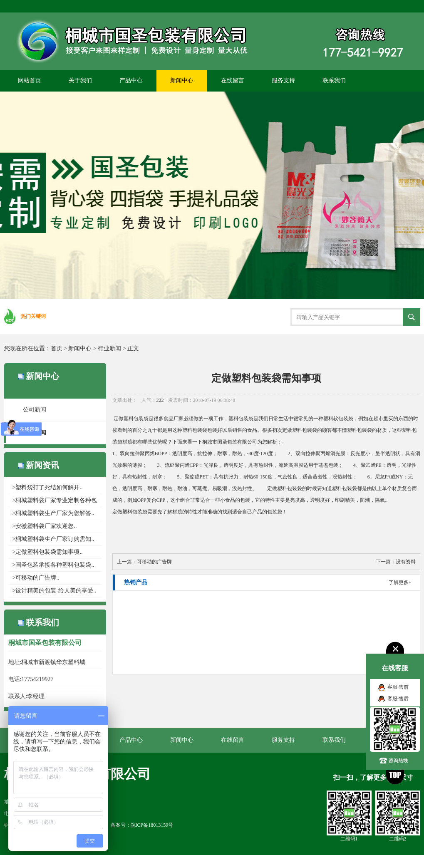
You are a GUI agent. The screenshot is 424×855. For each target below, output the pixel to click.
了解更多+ (400, 582)
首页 (56, 348)
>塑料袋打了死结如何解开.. (47, 487)
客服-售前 (398, 687)
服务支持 (283, 80)
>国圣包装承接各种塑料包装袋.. (53, 565)
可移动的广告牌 (154, 562)
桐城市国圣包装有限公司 (229, 442)
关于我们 (80, 80)
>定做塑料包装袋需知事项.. (47, 552)
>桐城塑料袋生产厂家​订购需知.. (53, 539)
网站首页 (29, 80)
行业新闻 (109, 348)
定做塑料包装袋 (131, 418)
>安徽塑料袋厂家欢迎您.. (44, 526)
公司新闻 (34, 409)
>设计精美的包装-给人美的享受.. (54, 590)
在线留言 (232, 80)
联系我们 (334, 80)
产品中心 (131, 80)
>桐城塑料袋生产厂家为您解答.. (53, 513)
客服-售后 (398, 698)
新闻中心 (181, 80)
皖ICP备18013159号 (152, 825)
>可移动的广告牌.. (36, 578)
